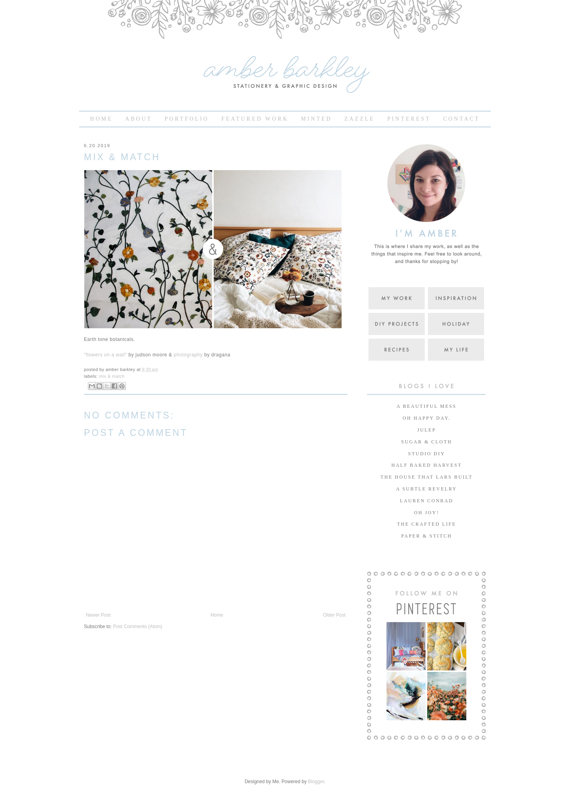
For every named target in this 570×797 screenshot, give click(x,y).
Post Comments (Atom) (137, 626)
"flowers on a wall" (105, 355)
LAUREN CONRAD (425, 501)
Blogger (316, 781)
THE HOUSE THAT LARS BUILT (425, 477)
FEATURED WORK (255, 119)
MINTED (316, 119)
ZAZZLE (359, 119)
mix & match (112, 376)
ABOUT (138, 119)
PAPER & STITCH (425, 536)
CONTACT (461, 119)
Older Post (334, 615)
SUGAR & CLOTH (425, 442)
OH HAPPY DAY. (426, 418)
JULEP (425, 430)
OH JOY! (425, 512)
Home (217, 615)
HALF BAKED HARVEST (425, 465)
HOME (101, 119)
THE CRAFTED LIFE (425, 524)
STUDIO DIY (425, 453)
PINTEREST (409, 119)
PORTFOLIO (187, 119)
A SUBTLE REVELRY (425, 489)
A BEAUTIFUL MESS (425, 406)
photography (188, 355)
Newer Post (98, 615)
